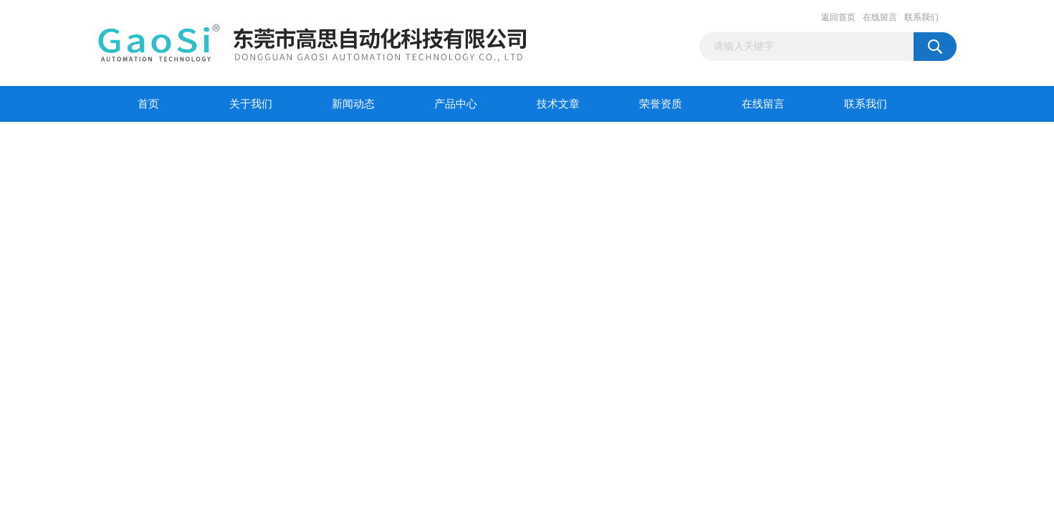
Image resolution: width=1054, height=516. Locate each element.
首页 (148, 104)
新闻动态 (353, 104)
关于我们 (250, 104)
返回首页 (838, 17)
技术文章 (558, 104)
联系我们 (921, 17)
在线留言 (880, 17)
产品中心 (455, 104)
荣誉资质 (660, 104)
